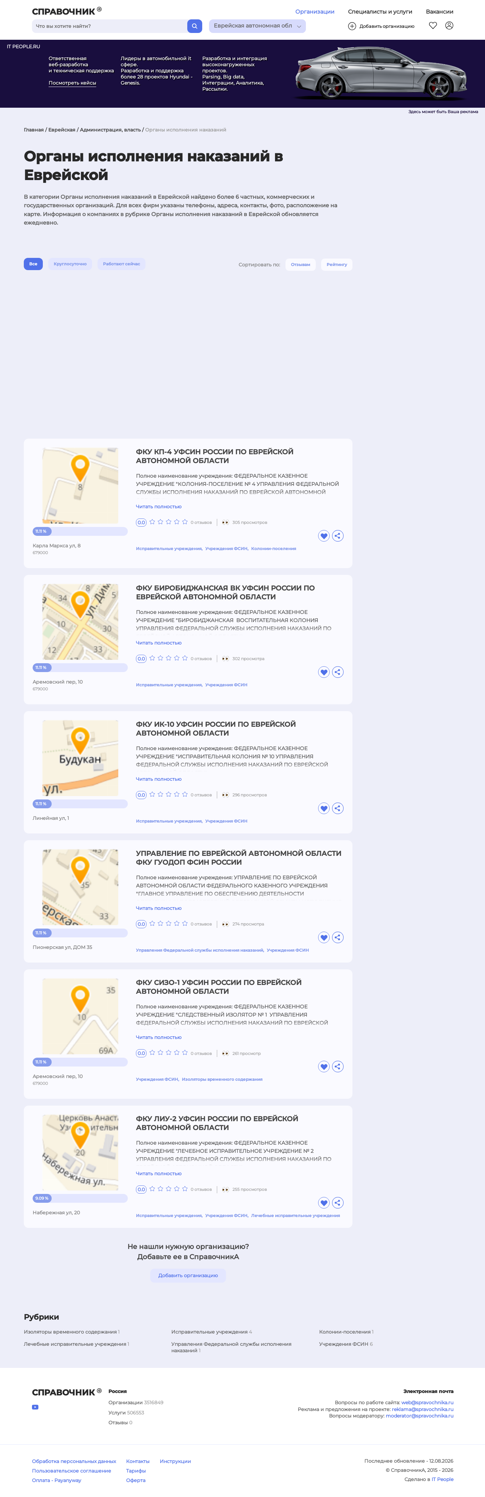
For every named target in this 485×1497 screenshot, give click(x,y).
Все (33, 263)
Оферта (135, 1480)
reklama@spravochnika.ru (422, 1409)
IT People (442, 1479)
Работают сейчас (121, 263)
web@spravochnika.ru (427, 1402)
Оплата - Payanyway (56, 1480)
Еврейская (61, 130)
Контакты (138, 1461)
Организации (314, 11)
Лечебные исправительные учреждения (295, 1215)
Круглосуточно (70, 263)
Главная (34, 130)
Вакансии (439, 11)
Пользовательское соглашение (71, 1471)
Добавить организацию (188, 1275)
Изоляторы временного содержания (222, 1079)
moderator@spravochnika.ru (419, 1416)
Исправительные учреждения (169, 548)
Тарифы (136, 1471)
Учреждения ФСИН (226, 548)
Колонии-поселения (273, 548)
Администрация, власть (110, 130)
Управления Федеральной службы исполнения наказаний (199, 950)
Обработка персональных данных (74, 1461)
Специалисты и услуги (380, 11)
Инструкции (175, 1461)
